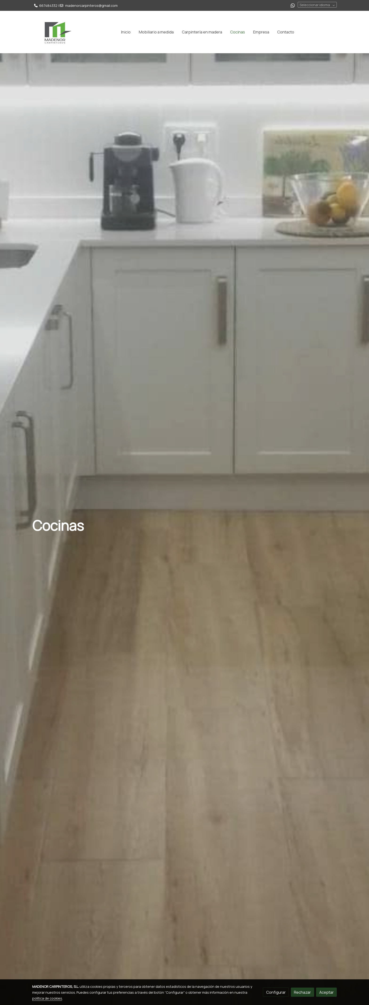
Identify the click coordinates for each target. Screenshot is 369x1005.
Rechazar (302, 992)
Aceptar (326, 992)
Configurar (276, 992)
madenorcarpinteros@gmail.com (91, 5)
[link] (55, 32)
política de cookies (47, 998)
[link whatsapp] (293, 5)
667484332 (48, 5)
